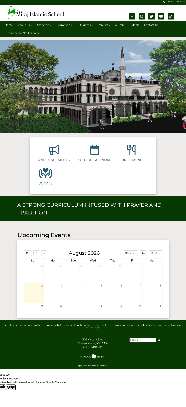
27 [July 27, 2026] (61, 265)
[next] (44, 253)
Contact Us (151, 25)
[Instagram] (142, 16)
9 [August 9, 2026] (42, 305)
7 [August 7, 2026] (141, 285)
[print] (143, 253)
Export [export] (130, 253)
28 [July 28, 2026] (80, 265)
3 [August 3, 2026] (62, 285)
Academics (45, 25)
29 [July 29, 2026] (100, 265)
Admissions (66, 25)
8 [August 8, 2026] (161, 285)
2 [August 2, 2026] (42, 285)
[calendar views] (155, 253)
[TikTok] (171, 16)
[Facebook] (132, 16)
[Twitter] (151, 16)
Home (9, 25)
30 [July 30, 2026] (120, 265)
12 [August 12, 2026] (101, 305)
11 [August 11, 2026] (81, 305)
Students (86, 25)
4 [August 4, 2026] (81, 285)
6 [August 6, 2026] (121, 285)
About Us (25, 25)
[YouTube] (161, 16)
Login (168, 1)
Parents (104, 25)
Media (135, 25)
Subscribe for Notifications (22, 33)
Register (180, 1)
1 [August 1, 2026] (161, 265)
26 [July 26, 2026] (41, 265)
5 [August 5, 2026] (101, 285)
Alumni (121, 25)
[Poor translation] (11, 387)
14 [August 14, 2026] (140, 305)
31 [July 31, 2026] (140, 265)
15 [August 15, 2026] (160, 305)
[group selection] (28, 253)
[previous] (36, 253)
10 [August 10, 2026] (61, 305)
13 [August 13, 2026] (120, 305)
